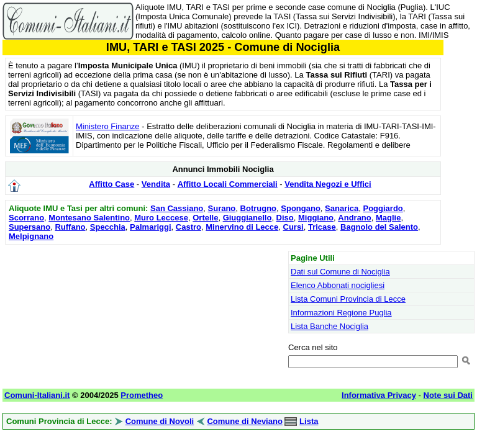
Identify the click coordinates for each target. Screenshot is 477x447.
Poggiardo (383, 208)
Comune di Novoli (159, 421)
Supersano (29, 227)
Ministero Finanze (108, 126)
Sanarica (341, 208)
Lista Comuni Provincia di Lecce (348, 299)
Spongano (300, 208)
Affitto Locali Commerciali (228, 184)
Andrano (354, 217)
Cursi (293, 227)
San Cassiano (176, 208)
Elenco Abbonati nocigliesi (337, 285)
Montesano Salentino (89, 217)
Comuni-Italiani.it (37, 395)
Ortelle (205, 217)
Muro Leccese (161, 217)
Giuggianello (247, 217)
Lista (308, 421)
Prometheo (141, 395)
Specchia (107, 227)
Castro (188, 227)
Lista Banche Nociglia (329, 326)
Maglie (388, 217)
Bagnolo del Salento (379, 227)
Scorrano (26, 217)
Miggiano (316, 217)
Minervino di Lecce (242, 227)
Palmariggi (150, 227)
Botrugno (258, 208)
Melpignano (31, 236)
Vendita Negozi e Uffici (327, 184)
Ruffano (70, 227)
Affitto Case (111, 184)
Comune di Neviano (244, 421)
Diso (285, 217)
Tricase (322, 227)
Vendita (156, 184)
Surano (222, 208)
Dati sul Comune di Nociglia (340, 271)
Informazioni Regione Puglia (341, 312)
